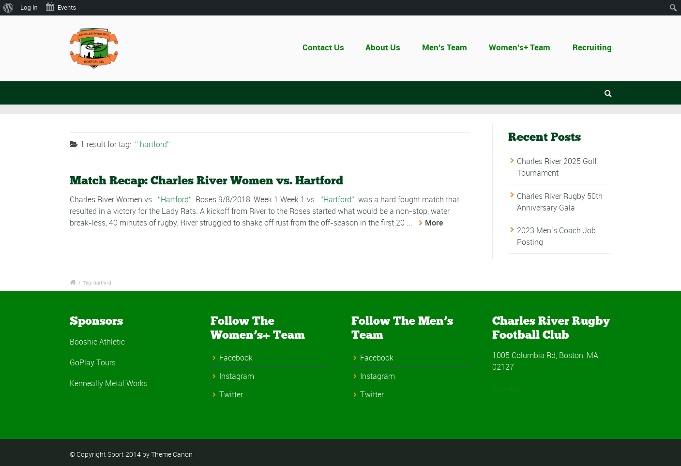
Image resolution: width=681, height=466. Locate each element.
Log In (29, 7)
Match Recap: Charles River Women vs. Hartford (206, 180)
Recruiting (592, 47)
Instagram (236, 376)
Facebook (236, 357)
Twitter (231, 394)
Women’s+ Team (519, 47)
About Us (386, 47)
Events (60, 7)
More (434, 222)
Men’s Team (444, 47)
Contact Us (334, 47)
